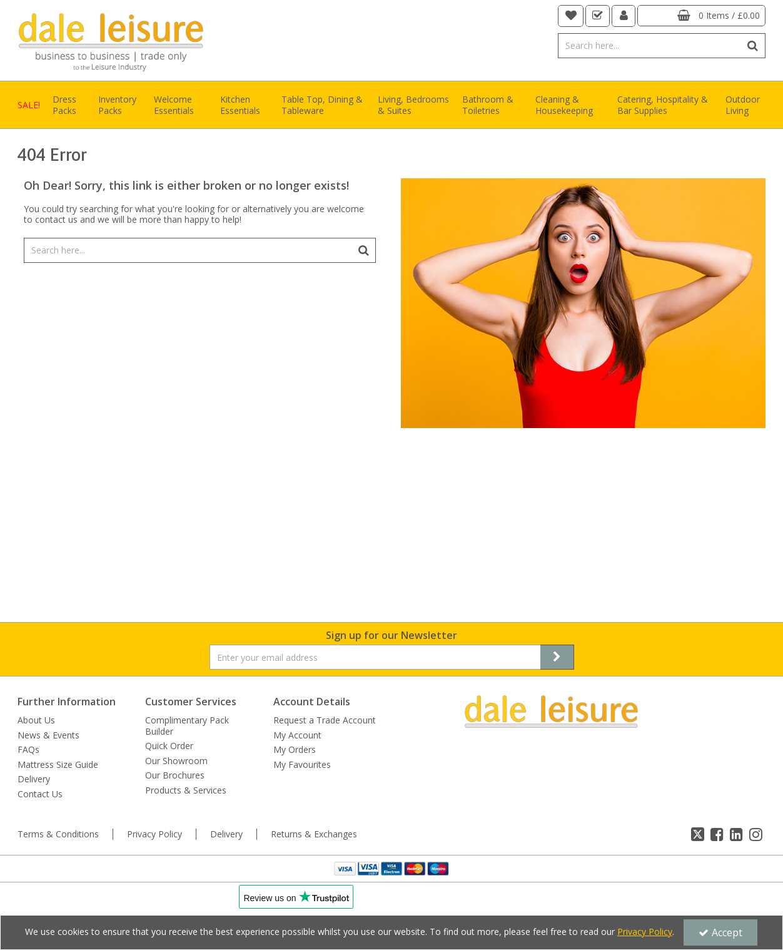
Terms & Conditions (58, 834)
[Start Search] (753, 45)
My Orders (294, 749)
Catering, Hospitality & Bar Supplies (662, 104)
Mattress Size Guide (58, 764)
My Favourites (302, 764)
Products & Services (185, 790)
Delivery (34, 779)
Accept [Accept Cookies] (720, 932)
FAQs (28, 749)
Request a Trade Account (324, 720)
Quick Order (169, 746)
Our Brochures (175, 775)
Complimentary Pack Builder (187, 726)
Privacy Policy (154, 834)
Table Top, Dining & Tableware (322, 104)
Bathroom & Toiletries (487, 104)
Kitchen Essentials (240, 104)
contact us (56, 219)
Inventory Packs (117, 104)
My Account (297, 735)
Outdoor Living (742, 104)
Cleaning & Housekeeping (564, 104)
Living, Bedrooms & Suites (413, 104)
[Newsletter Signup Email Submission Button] (557, 657)
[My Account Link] (624, 16)
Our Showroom (176, 761)
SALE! (29, 105)
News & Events (48, 735)
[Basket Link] (701, 16)
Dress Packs (64, 104)
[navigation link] (571, 16)
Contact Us (40, 794)
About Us (36, 720)
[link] (697, 834)
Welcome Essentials (174, 104)
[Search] (649, 45)
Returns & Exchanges (314, 834)
